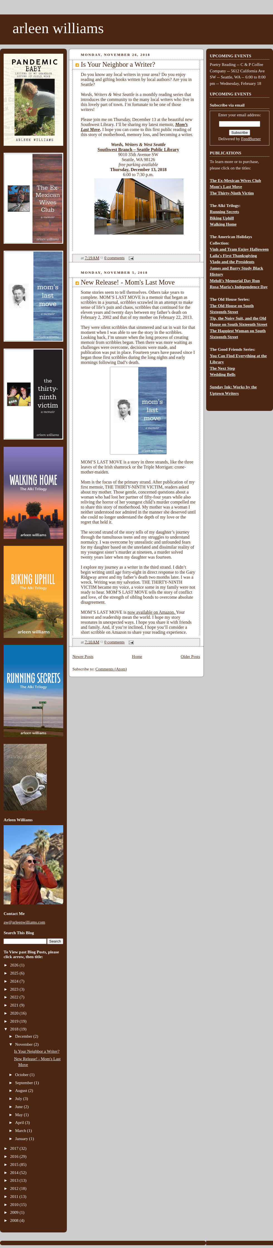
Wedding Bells (222, 374)
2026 (15, 965)
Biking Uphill (222, 218)
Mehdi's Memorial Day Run (235, 280)
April (20, 1122)
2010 (15, 1204)
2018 (15, 1029)
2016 (15, 1156)
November (24, 1044)
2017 (15, 1148)
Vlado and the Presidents (232, 262)
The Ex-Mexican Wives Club (235, 180)
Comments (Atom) (111, 669)
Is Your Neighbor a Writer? (37, 1051)
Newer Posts (82, 656)
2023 (15, 989)
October (22, 1074)
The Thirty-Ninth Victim (232, 193)
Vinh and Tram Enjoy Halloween (239, 249)
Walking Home (223, 224)
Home (137, 656)
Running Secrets (224, 211)
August (21, 1090)
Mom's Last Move (226, 186)
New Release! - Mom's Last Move (128, 282)
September (24, 1083)
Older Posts (190, 656)
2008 (15, 1220)
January (22, 1138)
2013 (15, 1180)
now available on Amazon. (152, 612)
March (21, 1130)
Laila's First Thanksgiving (233, 255)
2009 (15, 1212)
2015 (15, 1164)
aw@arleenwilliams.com (24, 922)
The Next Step (222, 368)
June (19, 1106)
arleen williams (58, 28)
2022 (15, 997)
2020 (15, 1013)
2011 (14, 1196)
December (24, 1036)
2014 (15, 1172)
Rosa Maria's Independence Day (239, 287)
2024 (15, 981)
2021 (15, 1005)
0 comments (114, 258)
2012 (15, 1188)
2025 (15, 973)
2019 (15, 1021)
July (19, 1098)
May (19, 1115)
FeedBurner (251, 139)
